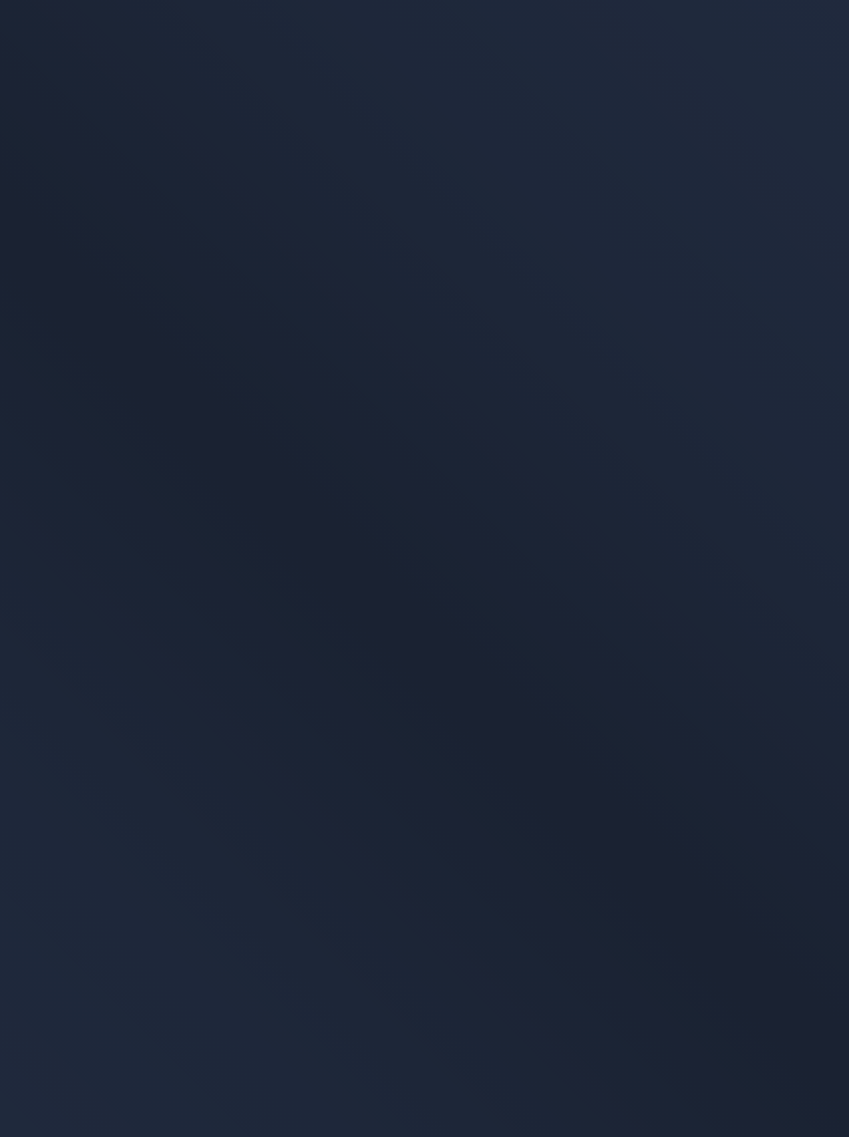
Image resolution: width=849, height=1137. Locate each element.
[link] (130, 285)
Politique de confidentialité (586, 941)
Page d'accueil (88, 510)
